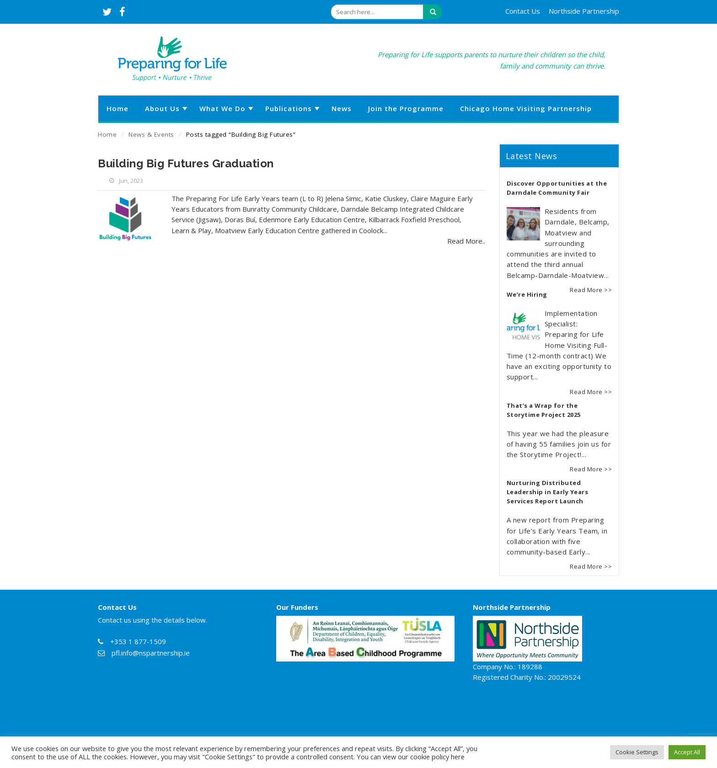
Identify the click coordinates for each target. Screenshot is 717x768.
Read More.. (466, 240)
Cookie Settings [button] (636, 752)
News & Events (151, 134)
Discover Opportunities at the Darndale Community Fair (557, 188)
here (458, 756)
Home (107, 134)
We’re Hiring (527, 294)
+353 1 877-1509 (138, 641)
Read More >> (591, 290)
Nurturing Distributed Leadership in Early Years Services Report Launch (548, 492)
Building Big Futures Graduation (186, 163)
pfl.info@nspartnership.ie (151, 652)
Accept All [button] (687, 752)
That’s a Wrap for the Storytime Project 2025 (544, 410)
